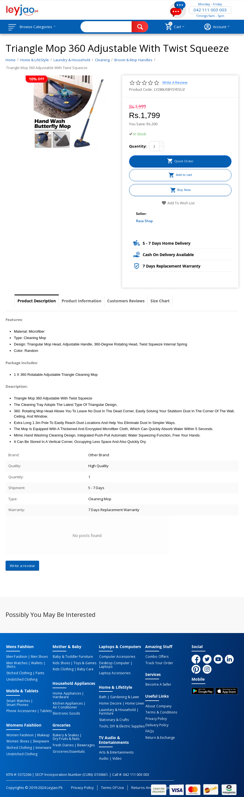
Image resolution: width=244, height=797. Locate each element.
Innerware (42, 746)
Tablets (45, 710)
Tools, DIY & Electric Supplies (121, 721)
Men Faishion (16, 656)
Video (115, 753)
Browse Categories (38, 26)
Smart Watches (17, 700)
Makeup (42, 733)
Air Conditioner (64, 706)
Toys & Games (83, 662)
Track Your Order (159, 662)
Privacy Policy (155, 718)
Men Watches (16, 662)
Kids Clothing (62, 669)
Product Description (36, 300)
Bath (102, 693)
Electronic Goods (65, 712)
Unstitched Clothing (21, 678)
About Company (158, 705)
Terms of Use (112, 781)
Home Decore (110, 699)
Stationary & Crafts (113, 715)
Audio (103, 753)
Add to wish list (178, 202)
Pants (38, 672)
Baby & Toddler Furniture (72, 656)
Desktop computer (114, 662)
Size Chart (160, 300)
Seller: (141, 213)
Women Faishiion (19, 733)
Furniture (106, 708)
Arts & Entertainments (116, 747)
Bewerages (85, 743)
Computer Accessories (117, 656)
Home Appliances (66, 693)
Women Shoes (17, 740)
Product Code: (141, 89)
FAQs (149, 730)
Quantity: (138, 146)
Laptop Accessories (114, 669)
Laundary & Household (117, 705)
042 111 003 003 (210, 10)
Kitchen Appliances (67, 702)
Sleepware (40, 740)
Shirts (10, 666)
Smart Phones (17, 703)
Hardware (60, 696)
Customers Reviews (126, 300)
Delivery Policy (156, 724)
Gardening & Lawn (123, 693)
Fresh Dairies (62, 743)
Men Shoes (38, 656)
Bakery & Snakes (65, 733)
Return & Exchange (159, 736)
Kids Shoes (60, 662)
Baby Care (84, 669)
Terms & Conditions (161, 711)
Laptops (138, 662)
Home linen (133, 699)
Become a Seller (158, 684)
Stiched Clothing (18, 672)
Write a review (174, 82)
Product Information (81, 300)
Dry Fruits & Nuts (65, 737)
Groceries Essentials (68, 749)
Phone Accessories (21, 710)
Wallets (35, 662)
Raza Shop (144, 221)
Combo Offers (156, 656)
